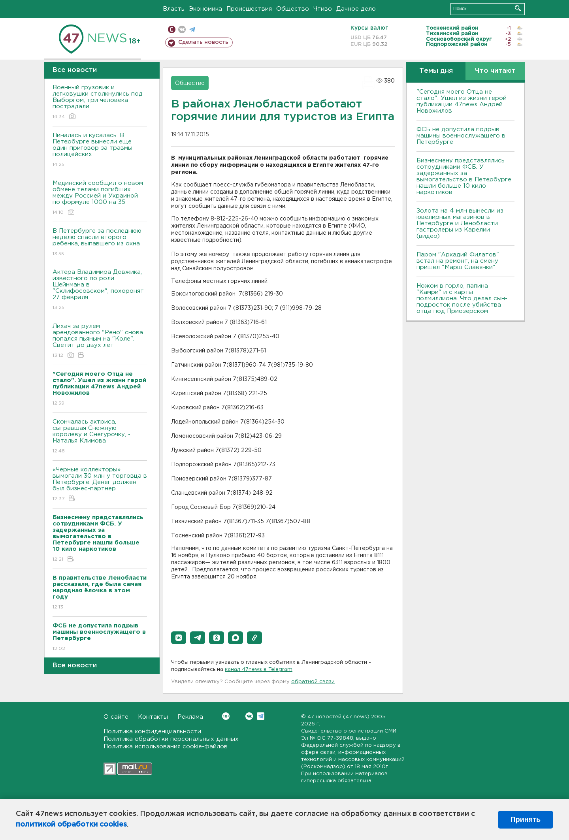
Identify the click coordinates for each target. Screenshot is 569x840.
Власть (174, 8)
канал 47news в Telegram (258, 669)
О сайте (116, 716)
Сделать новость (203, 42)
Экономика (205, 8)
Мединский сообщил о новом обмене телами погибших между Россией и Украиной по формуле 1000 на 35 (100, 198)
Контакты (153, 716)
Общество (292, 8)
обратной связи (313, 682)
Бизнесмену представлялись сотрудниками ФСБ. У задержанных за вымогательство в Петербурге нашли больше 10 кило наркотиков (463, 176)
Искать (518, 8)
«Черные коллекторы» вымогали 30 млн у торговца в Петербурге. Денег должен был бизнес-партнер (100, 484)
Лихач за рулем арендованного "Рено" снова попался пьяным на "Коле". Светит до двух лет (100, 341)
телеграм (192, 29)
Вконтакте (226, 716)
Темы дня (436, 71)
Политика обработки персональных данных (171, 739)
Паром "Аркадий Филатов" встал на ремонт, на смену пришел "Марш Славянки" (457, 261)
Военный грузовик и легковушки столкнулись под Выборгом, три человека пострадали (100, 102)
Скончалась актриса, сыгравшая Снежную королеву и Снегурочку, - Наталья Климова (100, 436)
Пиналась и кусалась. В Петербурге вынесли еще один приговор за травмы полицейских (100, 150)
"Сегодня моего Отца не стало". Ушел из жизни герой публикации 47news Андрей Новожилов (461, 101)
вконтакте (182, 29)
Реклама (190, 716)
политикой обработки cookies (71, 824)
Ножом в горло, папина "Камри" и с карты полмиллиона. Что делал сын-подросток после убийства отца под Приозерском (461, 298)
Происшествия (249, 8)
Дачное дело (356, 8)
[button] (178, 637)
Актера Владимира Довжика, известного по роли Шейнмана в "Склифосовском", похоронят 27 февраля (100, 290)
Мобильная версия (171, 29)
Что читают (495, 71)
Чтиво (322, 8)
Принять (526, 819)
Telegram (260, 716)
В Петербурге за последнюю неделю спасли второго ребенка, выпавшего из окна (100, 242)
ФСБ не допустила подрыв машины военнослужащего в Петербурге (460, 136)
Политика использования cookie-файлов (166, 746)
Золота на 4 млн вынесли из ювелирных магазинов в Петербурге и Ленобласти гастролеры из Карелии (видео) (459, 223)
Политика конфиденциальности (152, 731)
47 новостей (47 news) (338, 717)
